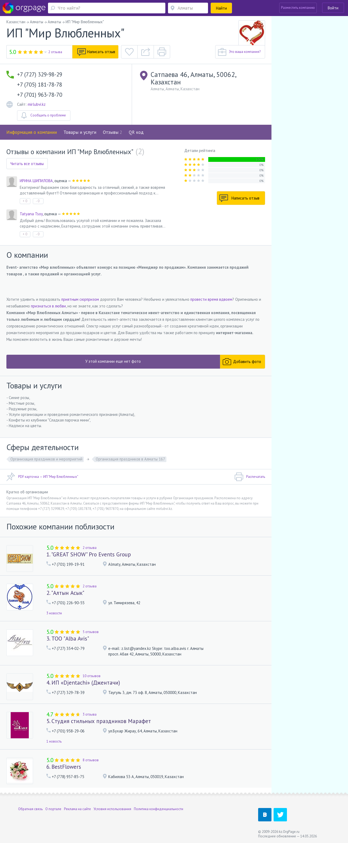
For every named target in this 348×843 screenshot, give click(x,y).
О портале (53, 809)
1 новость (54, 741)
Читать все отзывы (27, 163)
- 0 (37, 201)
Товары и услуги (79, 132)
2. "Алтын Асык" (65, 592)
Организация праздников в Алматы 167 (130, 459)
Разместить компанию (298, 7)
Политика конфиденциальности (158, 809)
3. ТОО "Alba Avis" (67, 638)
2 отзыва (55, 52)
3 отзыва (90, 714)
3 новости (54, 613)
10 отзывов (92, 676)
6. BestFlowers (63, 766)
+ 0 (25, 201)
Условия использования (112, 809)
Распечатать (249, 476)
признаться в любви (48, 306)
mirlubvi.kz (37, 104)
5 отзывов (91, 632)
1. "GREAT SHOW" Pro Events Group (88, 554)
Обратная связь (30, 809)
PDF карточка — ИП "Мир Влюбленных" (42, 476)
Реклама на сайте (77, 809)
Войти (333, 7)
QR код (136, 132)
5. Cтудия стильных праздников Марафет (98, 721)
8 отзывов (91, 760)
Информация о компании (31, 132)
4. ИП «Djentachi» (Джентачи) (83, 682)
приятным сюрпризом (80, 299)
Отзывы (112, 132)
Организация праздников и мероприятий (46, 459)
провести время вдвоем (211, 299)
